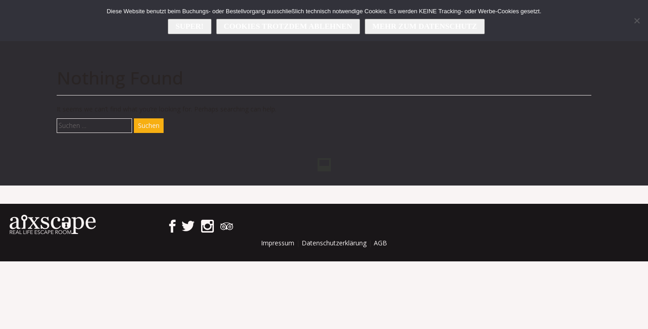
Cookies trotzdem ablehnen (288, 26)
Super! (189, 26)
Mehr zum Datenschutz (424, 26)
